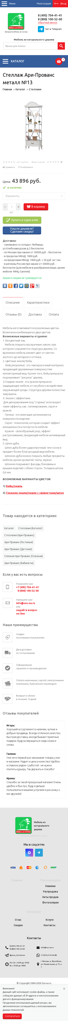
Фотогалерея (50, 902)
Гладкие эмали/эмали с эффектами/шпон (35, 492)
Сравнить (10, 167)
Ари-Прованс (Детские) (18, 549)
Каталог (9, 528)
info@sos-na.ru (47, 947)
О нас (18, 919)
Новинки (50, 886)
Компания (34, 911)
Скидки (18, 925)
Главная (16, 880)
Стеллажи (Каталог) (30, 528)
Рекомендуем (50, 880)
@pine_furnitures (17, 955)
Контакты (49, 925)
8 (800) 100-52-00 (50, 19)
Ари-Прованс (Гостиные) (18, 542)
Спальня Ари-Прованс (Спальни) (23, 556)
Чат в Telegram (53, 29)
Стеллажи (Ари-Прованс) (19, 535)
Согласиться (12, 1016)
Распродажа (50, 891)
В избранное (26, 167)
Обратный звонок (47, 22)
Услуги (49, 919)
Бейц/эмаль (14, 486)
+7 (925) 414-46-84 (49, 955)
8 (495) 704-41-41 (50, 15)
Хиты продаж (50, 897)
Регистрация (44, 3)
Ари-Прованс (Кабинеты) (19, 563)
